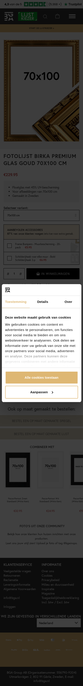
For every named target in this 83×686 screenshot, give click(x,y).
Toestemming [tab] (16, 302)
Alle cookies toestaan (41, 377)
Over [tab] (68, 302)
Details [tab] (42, 302)
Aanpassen (41, 392)
